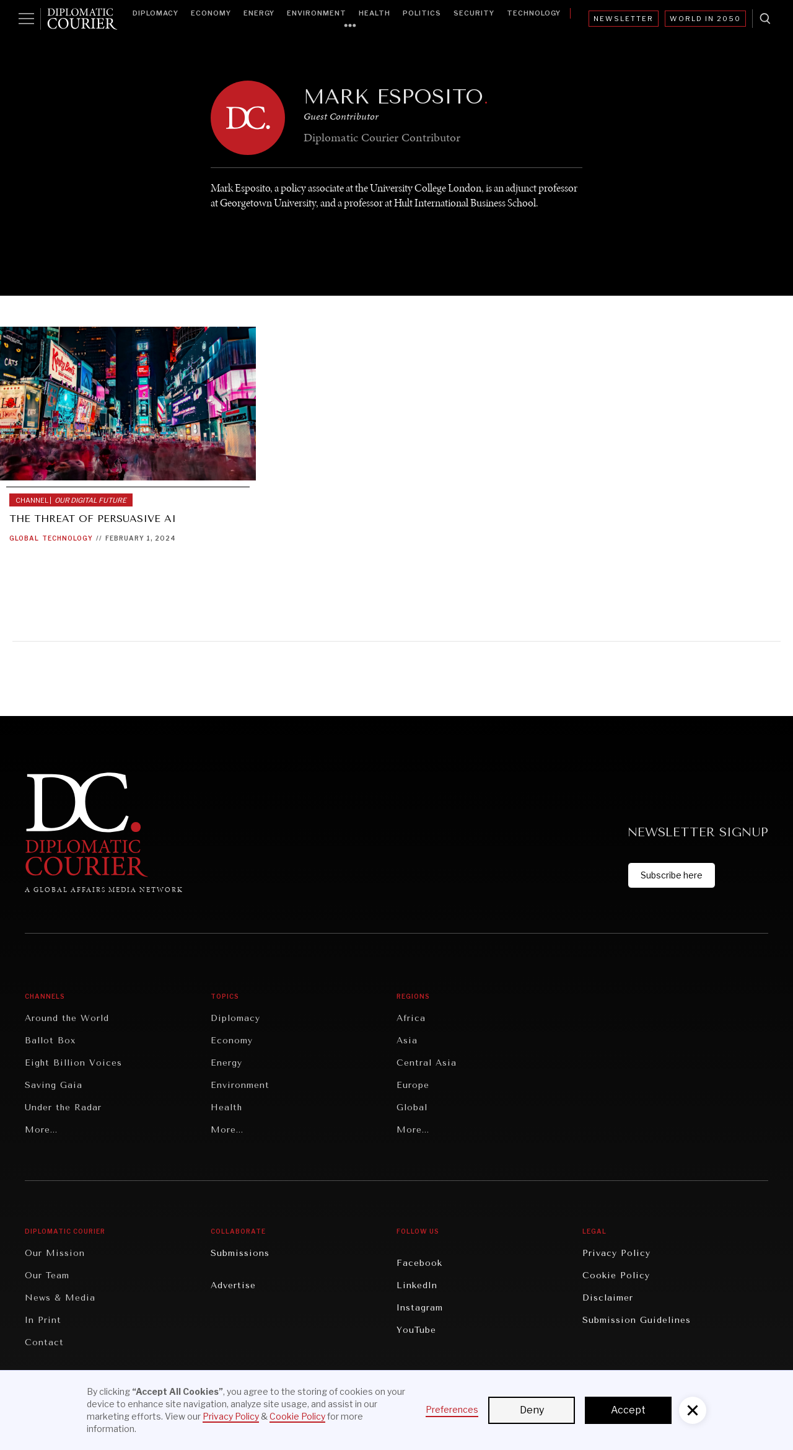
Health (374, 13)
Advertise (233, 1285)
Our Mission (55, 1253)
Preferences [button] (452, 1409)
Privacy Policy (616, 1253)
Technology (534, 13)
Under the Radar (63, 1107)
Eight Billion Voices (73, 1063)
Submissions (240, 1253)
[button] (692, 1410)
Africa (411, 1018)
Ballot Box (50, 1040)
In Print (43, 1320)
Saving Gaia (53, 1085)
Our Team (47, 1275)
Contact (44, 1342)
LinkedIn (416, 1285)
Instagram (419, 1307)
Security (473, 13)
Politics (422, 13)
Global (24, 538)
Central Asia (426, 1063)
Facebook (419, 1263)
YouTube (416, 1330)
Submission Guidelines (636, 1320)
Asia (407, 1040)
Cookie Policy (616, 1275)
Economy (211, 13)
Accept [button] (628, 1410)
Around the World (67, 1018)
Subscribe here (672, 875)
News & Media (60, 1298)
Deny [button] (532, 1410)
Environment (316, 13)
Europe (412, 1085)
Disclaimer (607, 1298)
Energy (258, 13)
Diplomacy (155, 13)
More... (41, 1130)
